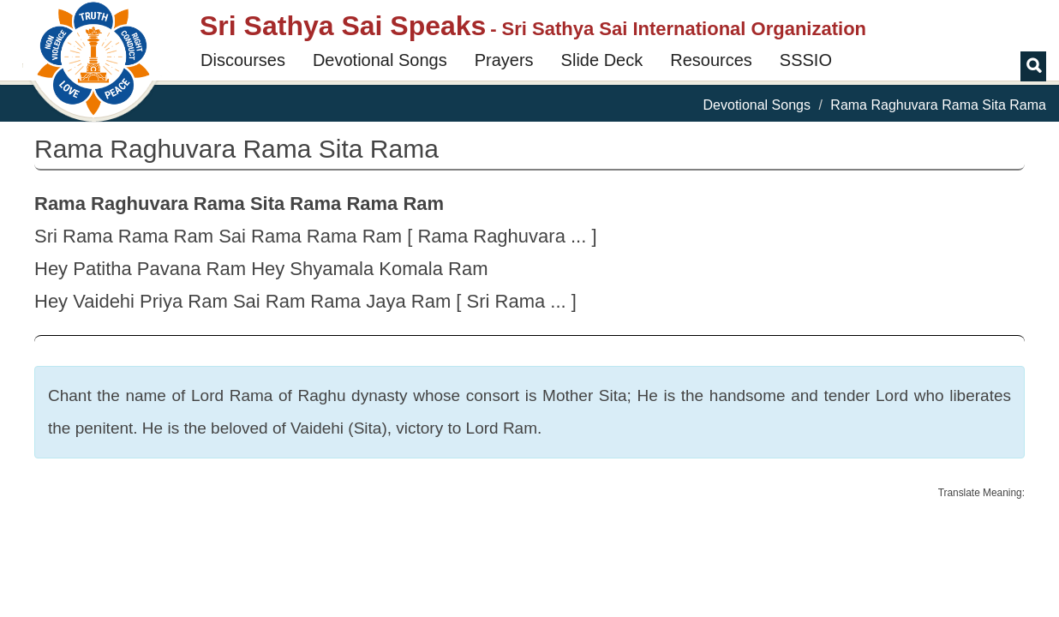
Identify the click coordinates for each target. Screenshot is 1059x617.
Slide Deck (602, 60)
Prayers (504, 60)
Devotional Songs (380, 60)
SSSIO (806, 60)
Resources (711, 60)
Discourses (242, 60)
